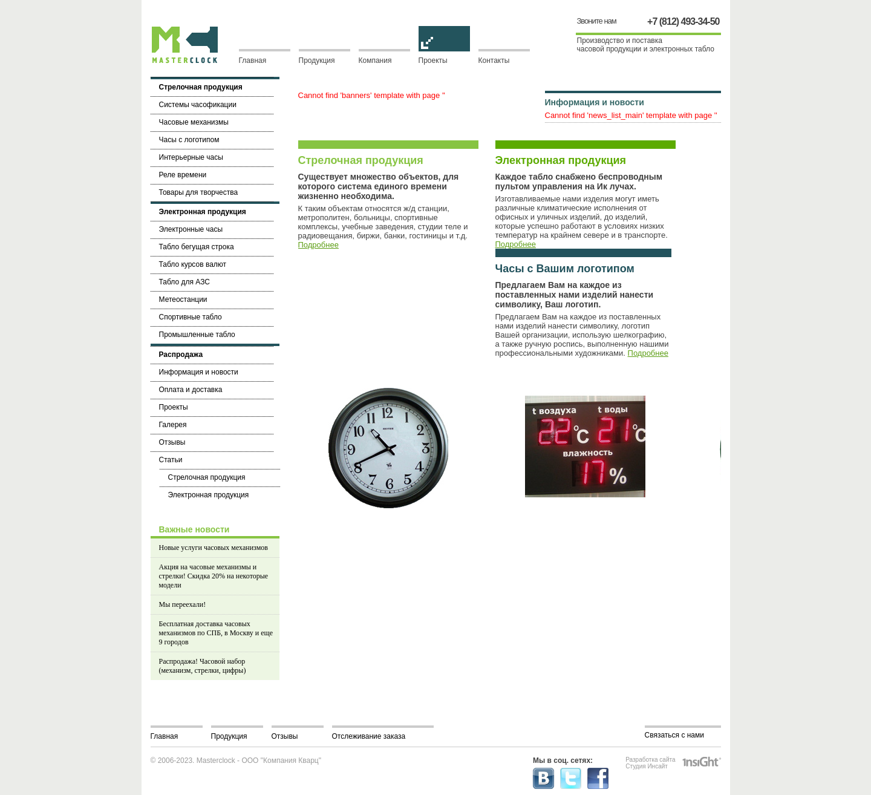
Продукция (317, 60)
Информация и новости (594, 102)
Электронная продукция (561, 160)
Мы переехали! (182, 604)
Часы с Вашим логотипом (564, 269)
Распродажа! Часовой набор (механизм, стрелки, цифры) (202, 666)
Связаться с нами (674, 735)
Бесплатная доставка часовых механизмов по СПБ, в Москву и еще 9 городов (216, 633)
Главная (253, 60)
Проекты (444, 57)
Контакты (494, 60)
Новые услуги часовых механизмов (213, 547)
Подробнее (318, 244)
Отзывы (285, 736)
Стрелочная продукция (360, 160)
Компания (375, 60)
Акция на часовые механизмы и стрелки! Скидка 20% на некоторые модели (214, 576)
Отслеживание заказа (369, 736)
